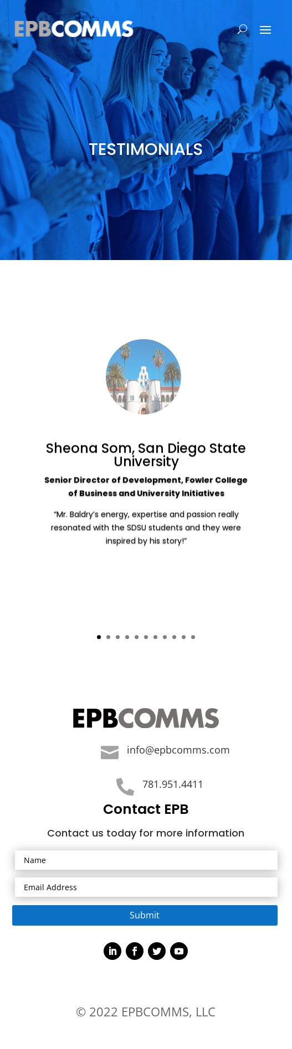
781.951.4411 (172, 784)
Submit (145, 915)
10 (184, 637)
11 (193, 637)
